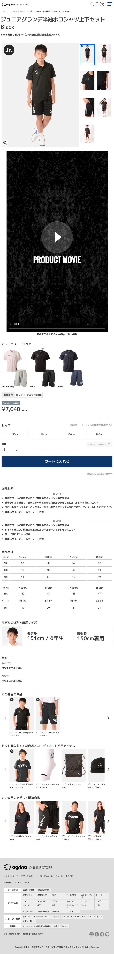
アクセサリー (28, 911)
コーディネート (46, 876)
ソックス (26, 905)
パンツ (54, 895)
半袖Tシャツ (27, 895)
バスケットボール (52, 916)
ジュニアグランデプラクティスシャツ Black (21, 769)
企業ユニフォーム (61, 926)
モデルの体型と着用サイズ (98, 425)
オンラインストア (11, 876)
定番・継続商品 (43, 911)
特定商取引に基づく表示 (33, 934)
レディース (27, 921)
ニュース (59, 876)
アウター (55, 901)
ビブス (98, 905)
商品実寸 (74, 425)
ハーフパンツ (71, 895)
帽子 (39, 905)
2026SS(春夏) (29, 890)
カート (26, 882)
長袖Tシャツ (42, 895)
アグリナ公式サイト (29, 876)
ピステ (25, 901)
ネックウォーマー (72, 906)
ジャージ (99, 895)
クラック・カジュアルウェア (73, 916)
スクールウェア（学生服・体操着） (37, 926)
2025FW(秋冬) (44, 890)
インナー (84, 901)
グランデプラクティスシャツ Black (74, 821)
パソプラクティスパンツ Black (48, 821)
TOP (3, 11)
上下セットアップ (17, 11)
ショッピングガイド (12, 934)
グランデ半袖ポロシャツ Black (21, 821)
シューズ (70, 911)
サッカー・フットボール (33, 916)
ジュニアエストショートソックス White (48, 769)
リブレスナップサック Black (74, 769)
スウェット (42, 901)
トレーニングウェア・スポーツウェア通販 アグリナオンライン (53, 947)
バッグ (98, 901)
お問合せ (69, 876)
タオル (83, 905)
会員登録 (7, 882)
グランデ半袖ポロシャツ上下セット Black (100, 821)
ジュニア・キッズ (95, 916)
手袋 (53, 905)
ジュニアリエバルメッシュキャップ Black (100, 769)
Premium (55, 911)
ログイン (17, 882)
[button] (5, 718)
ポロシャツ (71, 901)
